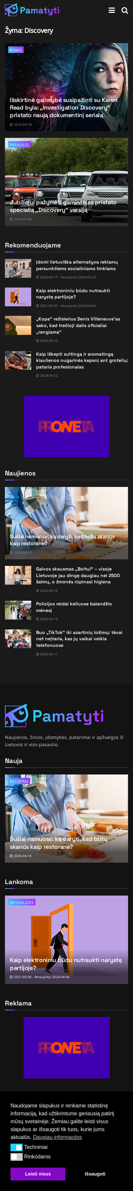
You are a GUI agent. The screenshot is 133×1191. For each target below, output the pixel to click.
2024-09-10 (47, 340)
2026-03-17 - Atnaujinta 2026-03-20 (66, 277)
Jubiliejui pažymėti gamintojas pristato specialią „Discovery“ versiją (63, 206)
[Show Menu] (112, 10)
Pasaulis (19, 144)
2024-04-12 (47, 375)
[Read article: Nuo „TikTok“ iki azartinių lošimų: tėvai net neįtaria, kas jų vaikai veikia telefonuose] (18, 638)
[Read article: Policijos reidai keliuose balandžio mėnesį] (18, 610)
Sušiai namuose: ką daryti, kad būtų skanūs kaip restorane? (62, 540)
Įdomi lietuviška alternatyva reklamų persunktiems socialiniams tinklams (77, 265)
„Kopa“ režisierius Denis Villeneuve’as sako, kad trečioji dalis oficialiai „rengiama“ (78, 325)
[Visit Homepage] (32, 9)
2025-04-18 (21, 124)
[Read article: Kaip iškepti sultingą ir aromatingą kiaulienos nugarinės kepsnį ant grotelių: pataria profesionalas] (18, 360)
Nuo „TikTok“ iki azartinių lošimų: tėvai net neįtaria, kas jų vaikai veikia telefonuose (79, 638)
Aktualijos (22, 902)
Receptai (19, 781)
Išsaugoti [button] (95, 1174)
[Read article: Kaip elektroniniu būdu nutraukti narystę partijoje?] (18, 297)
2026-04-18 (21, 552)
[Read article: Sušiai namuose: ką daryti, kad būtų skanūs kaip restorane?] (66, 818)
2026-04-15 (47, 590)
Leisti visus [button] (38, 1174)
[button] (17, 1147)
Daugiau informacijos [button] (57, 1137)
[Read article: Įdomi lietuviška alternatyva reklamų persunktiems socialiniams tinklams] (18, 268)
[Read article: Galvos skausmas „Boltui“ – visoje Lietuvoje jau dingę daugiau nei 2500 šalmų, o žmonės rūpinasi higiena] (18, 575)
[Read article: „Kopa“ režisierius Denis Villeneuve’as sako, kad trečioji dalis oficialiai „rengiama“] (18, 325)
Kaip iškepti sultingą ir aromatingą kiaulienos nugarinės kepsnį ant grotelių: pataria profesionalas (82, 360)
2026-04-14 (47, 619)
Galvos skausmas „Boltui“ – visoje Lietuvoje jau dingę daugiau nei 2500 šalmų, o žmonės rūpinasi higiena (78, 575)
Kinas (16, 49)
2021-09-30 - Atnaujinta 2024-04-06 (66, 305)
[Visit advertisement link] (66, 426)
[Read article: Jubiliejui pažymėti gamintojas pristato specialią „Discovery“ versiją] (66, 182)
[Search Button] (125, 10)
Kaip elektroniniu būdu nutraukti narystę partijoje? (73, 294)
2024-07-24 (21, 219)
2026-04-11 (47, 654)
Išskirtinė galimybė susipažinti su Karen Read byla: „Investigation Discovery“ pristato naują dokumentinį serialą (64, 107)
